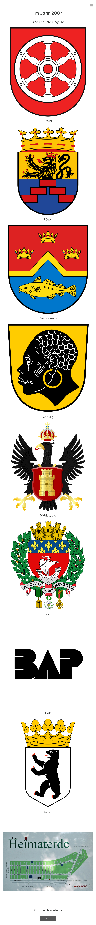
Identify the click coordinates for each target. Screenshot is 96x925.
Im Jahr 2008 (48, 918)
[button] (91, 5)
